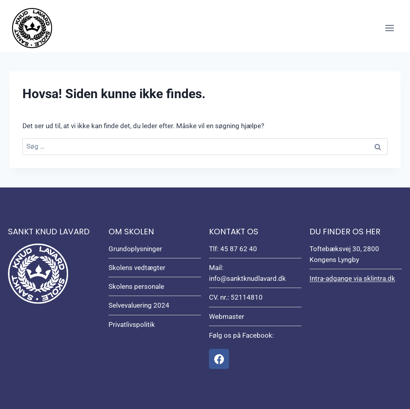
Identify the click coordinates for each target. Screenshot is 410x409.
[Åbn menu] (389, 27)
